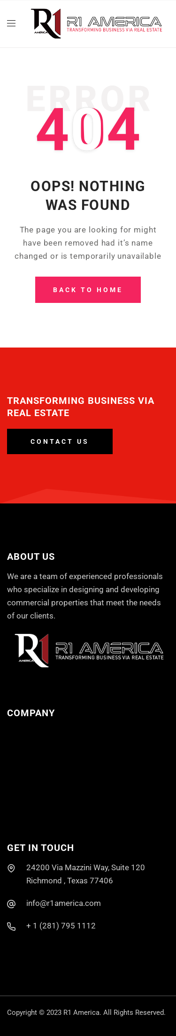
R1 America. (82, 1012)
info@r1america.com (63, 903)
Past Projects (31, 790)
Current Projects (36, 770)
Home (18, 731)
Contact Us (26, 810)
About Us (23, 751)
